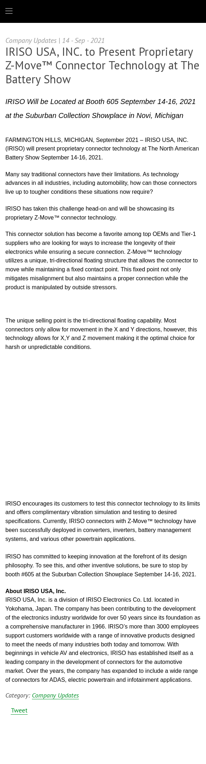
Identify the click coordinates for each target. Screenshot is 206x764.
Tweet (19, 710)
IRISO (101, 11)
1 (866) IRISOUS (195, 11)
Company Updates (55, 695)
